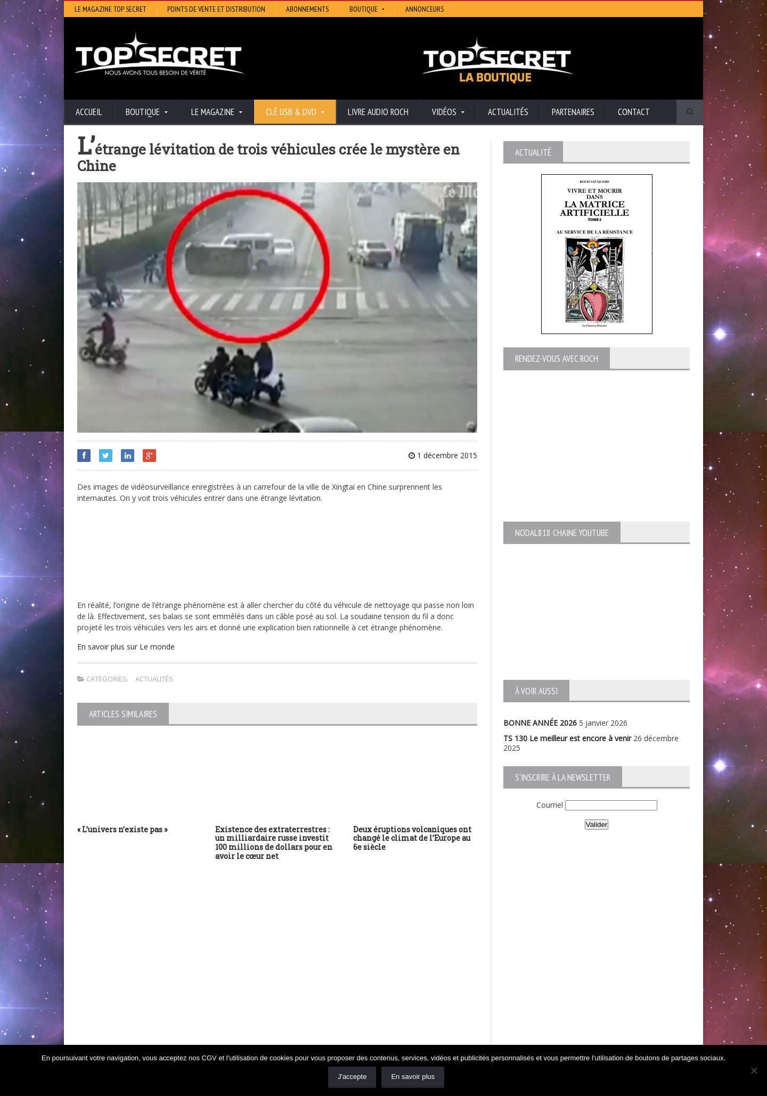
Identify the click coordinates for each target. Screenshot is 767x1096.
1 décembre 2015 (443, 455)
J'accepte (352, 1077)
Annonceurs (424, 9)
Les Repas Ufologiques (327, 1007)
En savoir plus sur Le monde (126, 647)
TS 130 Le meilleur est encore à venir (567, 738)
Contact (634, 112)
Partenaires (573, 112)
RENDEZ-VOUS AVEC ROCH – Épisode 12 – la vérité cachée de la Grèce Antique (166, 1030)
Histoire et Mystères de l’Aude (339, 947)
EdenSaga (305, 992)
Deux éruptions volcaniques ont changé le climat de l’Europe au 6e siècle (412, 838)
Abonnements (307, 9)
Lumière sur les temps (326, 977)
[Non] (753, 1070)
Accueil (89, 112)
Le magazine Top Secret (110, 9)
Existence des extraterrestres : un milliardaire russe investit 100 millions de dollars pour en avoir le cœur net (273, 842)
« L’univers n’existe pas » (122, 829)
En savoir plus (413, 1077)
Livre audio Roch (378, 112)
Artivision (303, 962)
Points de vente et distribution (216, 9)
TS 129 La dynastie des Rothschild (136, 977)
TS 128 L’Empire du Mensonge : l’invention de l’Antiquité (172, 986)
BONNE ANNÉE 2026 (540, 723)
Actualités (508, 112)
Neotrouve (306, 984)
